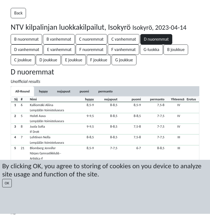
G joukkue (124, 59)
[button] (105, 107)
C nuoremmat (91, 39)
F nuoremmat (91, 49)
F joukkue (98, 59)
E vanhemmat (59, 49)
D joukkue (48, 59)
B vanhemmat (58, 39)
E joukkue (73, 59)
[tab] (43, 91)
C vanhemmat (123, 39)
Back (18, 13)
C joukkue (23, 59)
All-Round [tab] (22, 91)
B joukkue (176, 49)
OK (7, 183)
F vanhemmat (123, 49)
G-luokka (151, 49)
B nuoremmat (26, 39)
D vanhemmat (26, 49)
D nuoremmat (156, 39)
